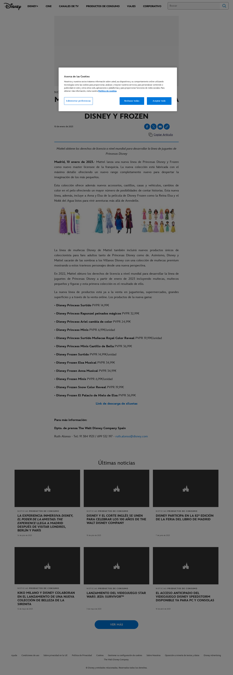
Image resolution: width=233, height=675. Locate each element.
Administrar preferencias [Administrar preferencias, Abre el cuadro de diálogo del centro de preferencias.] (78, 101)
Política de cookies (107, 91)
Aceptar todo (159, 101)
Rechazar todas (131, 101)
